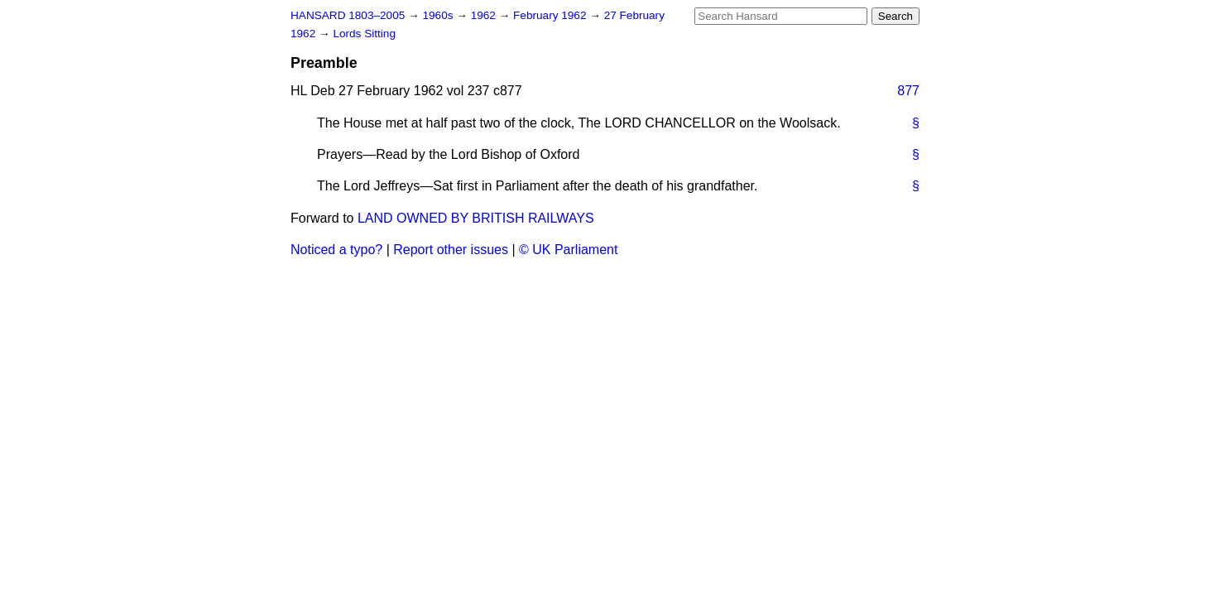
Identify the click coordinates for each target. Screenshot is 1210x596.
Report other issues (450, 250)
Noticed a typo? (336, 250)
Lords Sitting (364, 33)
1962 (485, 15)
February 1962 (551, 15)
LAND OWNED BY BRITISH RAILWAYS (476, 218)
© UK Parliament (568, 250)
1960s (439, 15)
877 (908, 91)
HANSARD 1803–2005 (347, 15)
